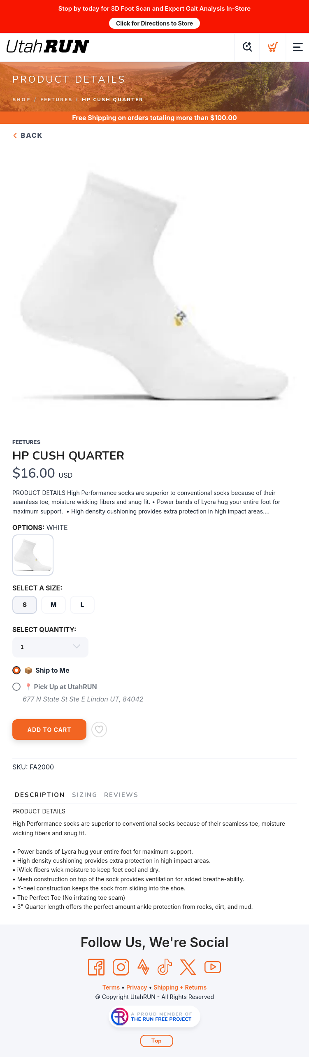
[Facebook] (96, 967)
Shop (21, 99)
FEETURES (56, 99)
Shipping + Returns (180, 987)
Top (156, 1041)
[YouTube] (212, 967)
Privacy (136, 987)
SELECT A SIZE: (37, 588)
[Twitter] (188, 967)
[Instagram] (121, 967)
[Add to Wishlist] (99, 729)
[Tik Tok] (164, 967)
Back (27, 135)
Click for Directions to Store (154, 23)
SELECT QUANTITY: (44, 629)
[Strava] (143, 967)
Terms (111, 987)
